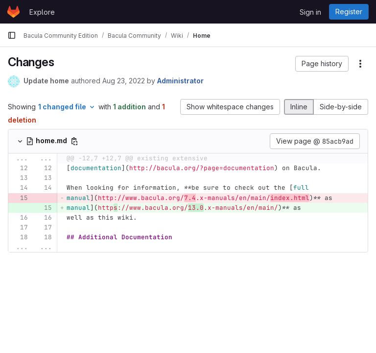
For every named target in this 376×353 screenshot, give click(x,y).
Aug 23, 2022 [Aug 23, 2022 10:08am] (123, 80)
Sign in (310, 12)
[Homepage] (13, 12)
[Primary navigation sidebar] (12, 35)
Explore (42, 12)
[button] (322, 64)
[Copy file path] (74, 141)
